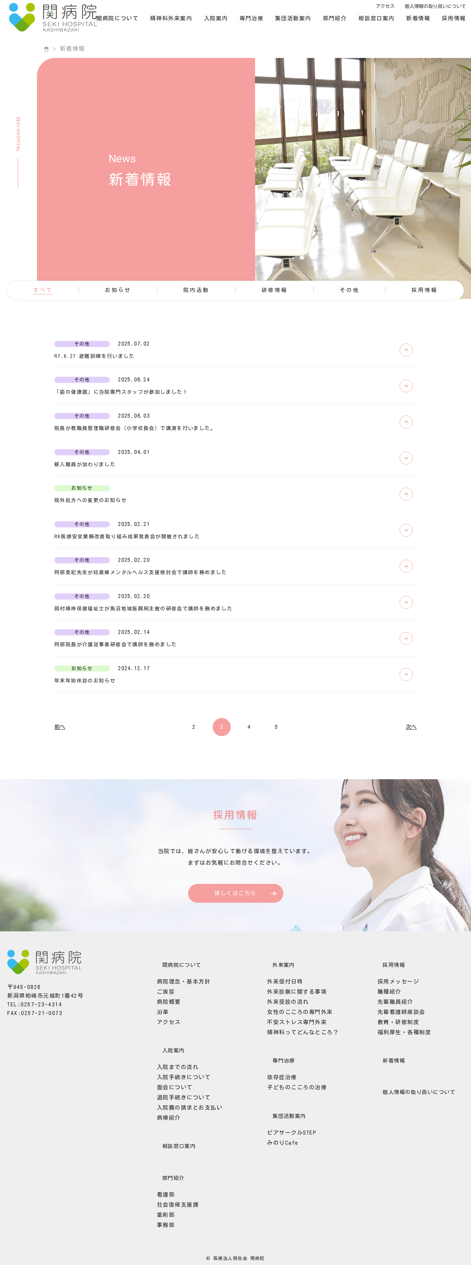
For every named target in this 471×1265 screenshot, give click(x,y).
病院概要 (162, 1064)
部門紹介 (341, 23)
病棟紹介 (162, 1176)
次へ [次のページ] (411, 794)
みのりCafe (276, 1196)
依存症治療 (275, 1136)
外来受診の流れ (281, 1064)
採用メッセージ (392, 1044)
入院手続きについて (177, 1136)
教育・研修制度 (392, 1084)
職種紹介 (383, 1054)
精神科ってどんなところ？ (296, 1095)
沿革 (156, 1074)
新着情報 (424, 23)
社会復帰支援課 (171, 1253)
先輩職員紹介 (389, 1064)
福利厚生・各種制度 (398, 1095)
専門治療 (258, 23)
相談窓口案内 (383, 23)
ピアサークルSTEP (284, 1186)
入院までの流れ (171, 1125)
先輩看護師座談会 (394, 1074)
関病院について (124, 23)
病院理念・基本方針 (177, 1044)
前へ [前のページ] (59, 794)
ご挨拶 (159, 1054)
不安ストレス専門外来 (290, 1084)
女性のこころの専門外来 (293, 1074)
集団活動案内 (300, 23)
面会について (168, 1146)
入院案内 (222, 23)
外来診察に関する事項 (290, 1054)
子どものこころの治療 (290, 1146)
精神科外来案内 (178, 23)
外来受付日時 (278, 1044)
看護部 (159, 1242)
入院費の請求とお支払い (183, 1166)
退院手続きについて (177, 1156)
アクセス (391, 11)
